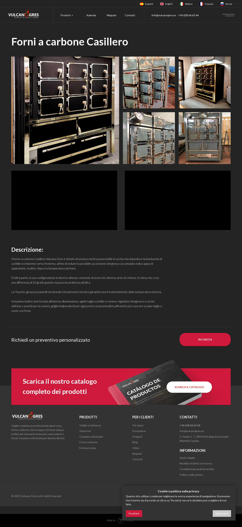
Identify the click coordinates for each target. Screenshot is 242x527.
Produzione (139, 431)
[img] (141, 4)
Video (135, 448)
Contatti (130, 15)
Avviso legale (187, 457)
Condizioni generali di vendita (197, 469)
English (169, 3)
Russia (229, 3)
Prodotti (65, 15)
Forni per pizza (87, 448)
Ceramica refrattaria (91, 436)
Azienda (91, 15)
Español (149, 3)
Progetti (137, 436)
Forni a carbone (88, 442)
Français (209, 3)
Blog (135, 442)
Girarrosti (85, 431)
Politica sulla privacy (191, 474)
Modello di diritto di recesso (196, 463)
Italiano (188, 3)
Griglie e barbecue (90, 425)
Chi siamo (138, 425)
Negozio (111, 15)
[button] (205, 339)
